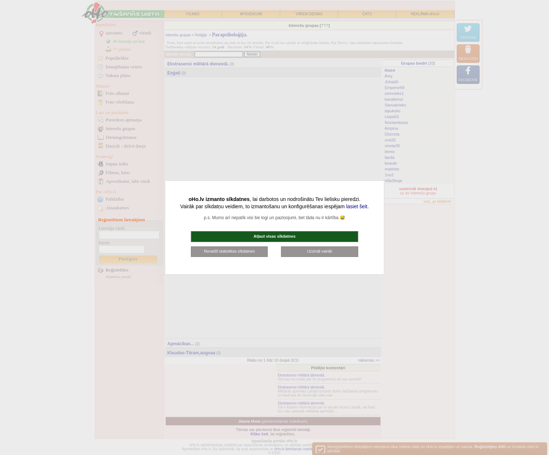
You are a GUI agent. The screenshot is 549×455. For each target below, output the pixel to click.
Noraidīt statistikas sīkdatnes (229, 251)
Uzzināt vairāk (319, 251)
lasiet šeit (356, 206)
